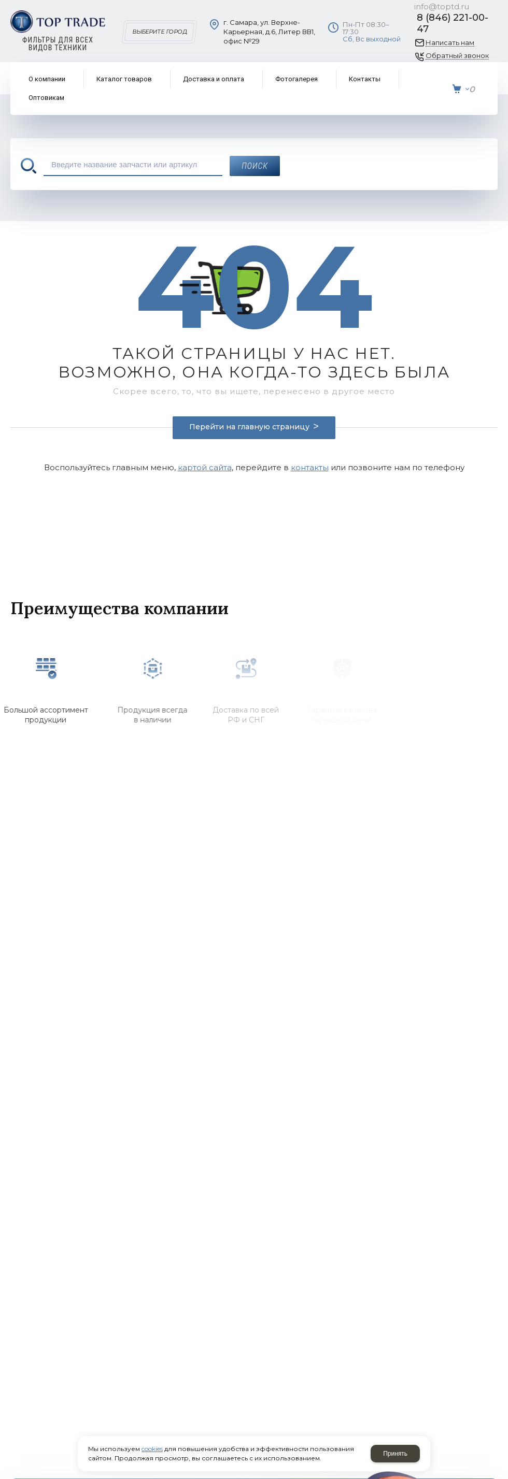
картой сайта (205, 467)
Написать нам (450, 43)
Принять (395, 1453)
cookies (152, 1449)
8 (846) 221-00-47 (452, 23)
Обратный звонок (457, 56)
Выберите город (159, 31)
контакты (310, 467)
